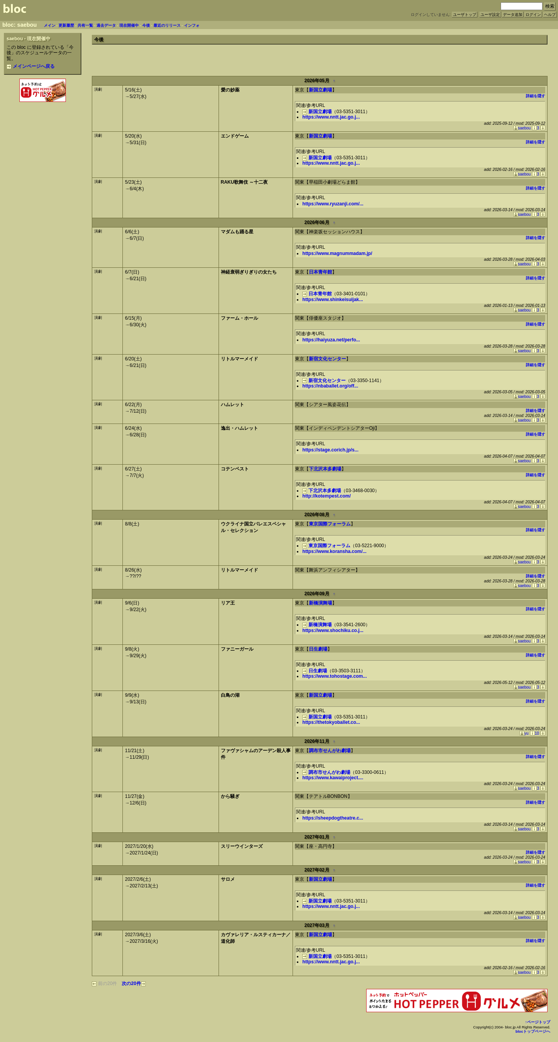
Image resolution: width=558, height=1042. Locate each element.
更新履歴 (66, 25)
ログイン (533, 14)
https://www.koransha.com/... (334, 551)
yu (524, 733)
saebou (522, 128)
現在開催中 (129, 25)
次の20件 (133, 983)
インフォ (192, 25)
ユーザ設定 (490, 14)
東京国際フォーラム (330, 524)
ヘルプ (550, 14)
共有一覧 (85, 25)
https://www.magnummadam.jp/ (337, 253)
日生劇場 (318, 649)
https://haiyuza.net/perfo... (331, 340)
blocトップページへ (532, 1031)
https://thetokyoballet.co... (331, 722)
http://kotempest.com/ (326, 496)
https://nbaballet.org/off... (330, 386)
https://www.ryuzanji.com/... (332, 204)
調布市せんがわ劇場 (330, 750)
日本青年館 (320, 272)
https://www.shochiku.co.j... (332, 630)
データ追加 (512, 14)
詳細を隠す (535, 96)
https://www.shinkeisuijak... (332, 299)
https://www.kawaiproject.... (332, 777)
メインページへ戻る (31, 66)
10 (534, 733)
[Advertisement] (42, 120)
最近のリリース (167, 25)
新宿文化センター (327, 359)
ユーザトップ (464, 14)
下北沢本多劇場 (325, 469)
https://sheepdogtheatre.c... (332, 818)
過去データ (106, 25)
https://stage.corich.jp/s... (330, 450)
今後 (146, 25)
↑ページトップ (537, 1022)
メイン (49, 25)
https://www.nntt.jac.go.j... (331, 117)
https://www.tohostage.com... (334, 676)
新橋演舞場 (320, 603)
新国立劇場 (320, 90)
